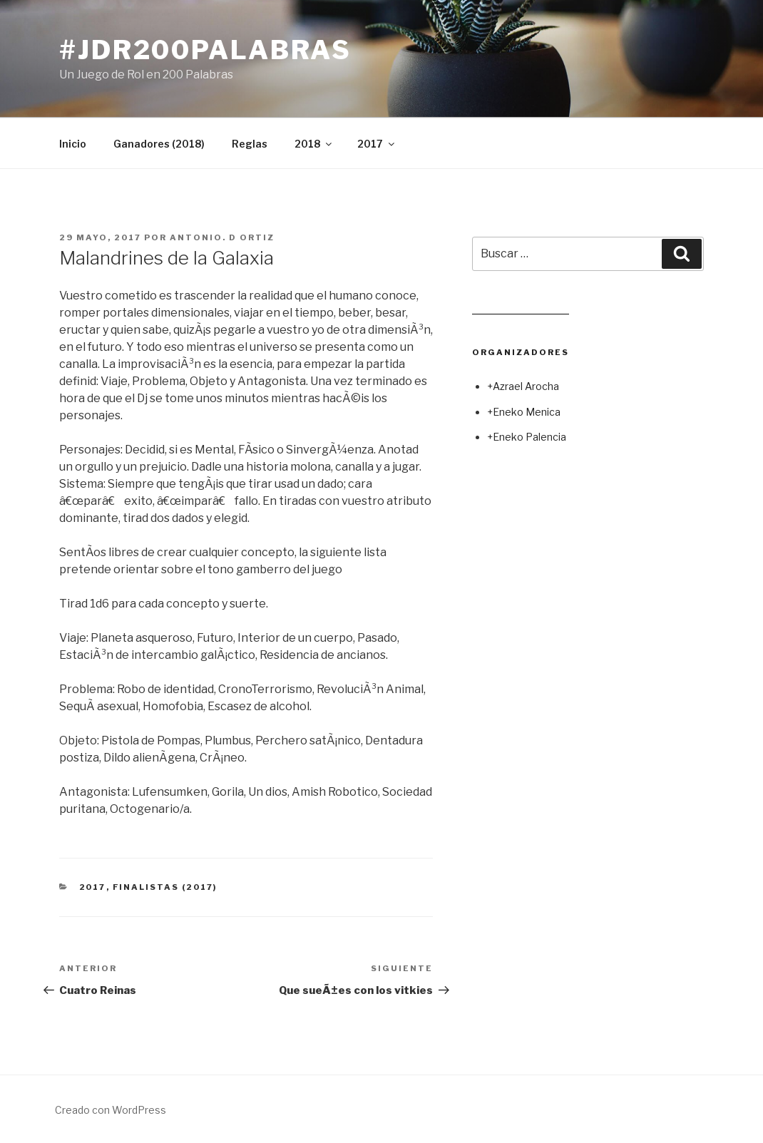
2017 (376, 144)
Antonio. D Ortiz (222, 237)
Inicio (72, 144)
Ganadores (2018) (159, 144)
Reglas (249, 144)
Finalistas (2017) (165, 887)
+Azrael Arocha (523, 386)
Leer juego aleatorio (520, 308)
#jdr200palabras (205, 50)
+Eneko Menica (523, 412)
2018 (314, 144)
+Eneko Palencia (526, 437)
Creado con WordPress (110, 1110)
